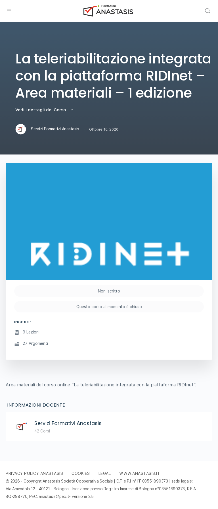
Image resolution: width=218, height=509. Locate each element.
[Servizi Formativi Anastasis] (21, 426)
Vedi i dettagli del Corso (44, 109)
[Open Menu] (9, 10)
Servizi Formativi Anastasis (68, 423)
